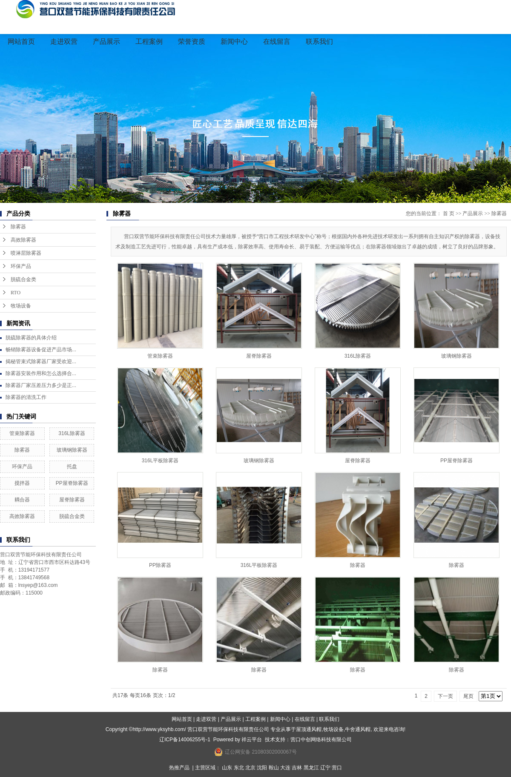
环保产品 (21, 266)
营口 (337, 768)
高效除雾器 (23, 240)
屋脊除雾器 (72, 500)
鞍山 (274, 768)
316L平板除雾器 (160, 461)
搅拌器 (22, 483)
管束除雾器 (22, 433)
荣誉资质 (191, 41)
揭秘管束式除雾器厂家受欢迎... (41, 361)
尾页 (468, 696)
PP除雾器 (160, 565)
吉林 (297, 768)
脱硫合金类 (23, 279)
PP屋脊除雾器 (72, 483)
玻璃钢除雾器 (72, 450)
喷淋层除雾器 (26, 253)
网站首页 (21, 41)
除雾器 (18, 227)
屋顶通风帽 (309, 729)
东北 (239, 768)
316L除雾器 (71, 433)
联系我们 (319, 41)
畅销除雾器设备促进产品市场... (41, 350)
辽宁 (325, 768)
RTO (15, 293)
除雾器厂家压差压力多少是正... (41, 385)
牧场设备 (21, 306)
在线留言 (276, 41)
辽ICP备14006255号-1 (184, 740)
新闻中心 (234, 41)
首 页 (448, 213)
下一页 (445, 696)
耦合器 (22, 500)
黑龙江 (311, 768)
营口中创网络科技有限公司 (321, 740)
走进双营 (64, 41)
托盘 (72, 467)
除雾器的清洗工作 (26, 397)
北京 (250, 768)
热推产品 (179, 768)
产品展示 (106, 41)
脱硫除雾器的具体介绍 (31, 338)
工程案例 (149, 41)
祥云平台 (251, 740)
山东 (227, 768)
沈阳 (262, 768)
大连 (285, 768)
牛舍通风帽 (357, 729)
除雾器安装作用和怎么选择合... (41, 373)
